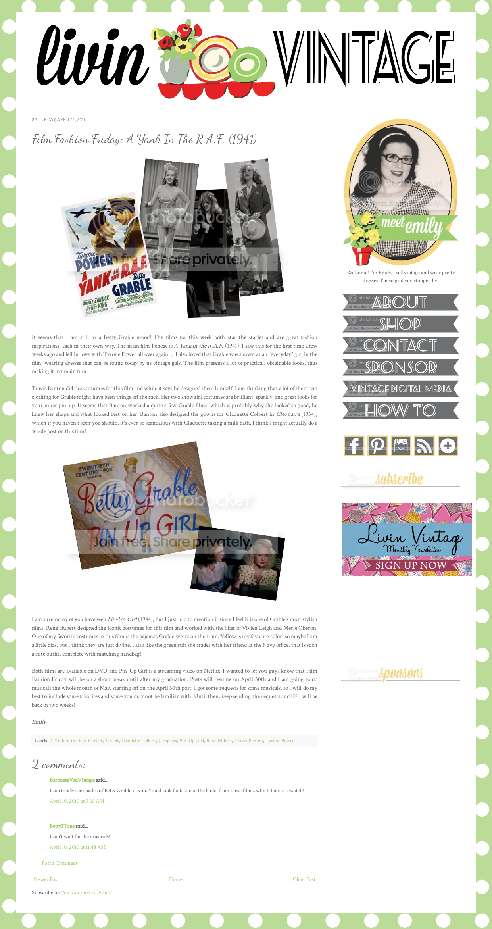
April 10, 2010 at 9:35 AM (77, 801)
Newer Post (46, 879)
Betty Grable (106, 740)
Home (176, 879)
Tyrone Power (279, 740)
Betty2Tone (62, 826)
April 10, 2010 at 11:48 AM (78, 847)
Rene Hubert (219, 740)
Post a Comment (59, 863)
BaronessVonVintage (72, 780)
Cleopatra (167, 740)
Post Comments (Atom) (86, 892)
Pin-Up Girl (191, 740)
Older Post (304, 879)
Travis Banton (248, 740)
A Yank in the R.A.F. (71, 740)
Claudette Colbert (138, 740)
